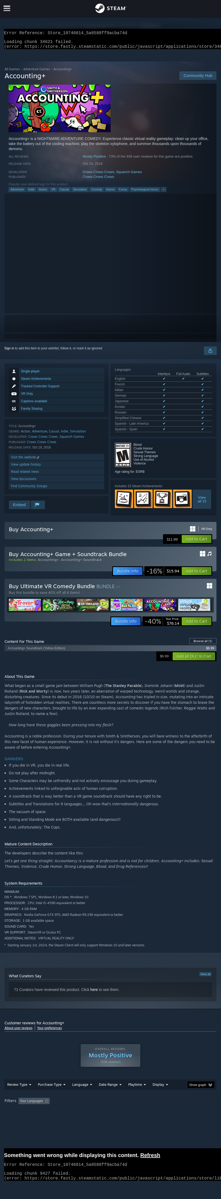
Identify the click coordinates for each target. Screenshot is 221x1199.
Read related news (25, 475)
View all (205, 975)
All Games (12, 72)
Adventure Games (36, 72)
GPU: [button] (64, 1117)
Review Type (17, 1093)
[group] (111, 1113)
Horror (110, 192)
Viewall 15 (202, 479)
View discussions (23, 482)
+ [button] (163, 192)
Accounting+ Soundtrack (81, 561)
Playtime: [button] (126, 1109)
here (94, 991)
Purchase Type (49, 1093)
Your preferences (49, 1029)
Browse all (202, 642)
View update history (26, 468)
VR (53, 192)
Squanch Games (129, 175)
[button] (196, 540)
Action (43, 192)
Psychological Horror (144, 192)
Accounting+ (48, 561)
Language (80, 1093)
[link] (163, 572)
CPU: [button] (46, 1117)
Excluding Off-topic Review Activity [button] (85, 1109)
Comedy (96, 192)
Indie (31, 192)
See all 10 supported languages (137, 410)
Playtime (135, 1093)
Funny (123, 192)
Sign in (9, 351)
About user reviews (19, 1029)
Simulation (80, 192)
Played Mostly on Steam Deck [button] (165, 1109)
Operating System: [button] (19, 1117)
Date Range (108, 1093)
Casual (64, 192)
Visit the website (25, 460)
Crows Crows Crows (98, 175)
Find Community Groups (29, 489)
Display (158, 1093)
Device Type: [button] (88, 1117)
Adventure (17, 192)
